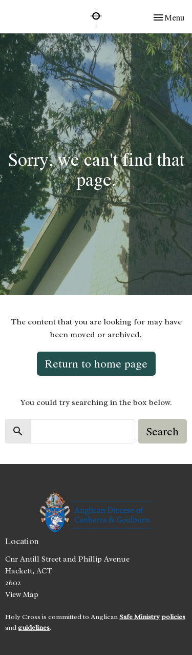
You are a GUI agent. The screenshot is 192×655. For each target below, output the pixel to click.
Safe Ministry (139, 616)
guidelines (34, 627)
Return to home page (96, 363)
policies (173, 616)
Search (162, 431)
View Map (21, 595)
